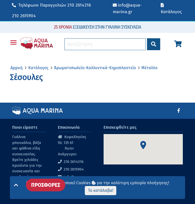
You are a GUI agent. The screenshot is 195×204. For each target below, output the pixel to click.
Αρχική (16, 67)
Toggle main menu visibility (13, 41)
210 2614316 (51, 5)
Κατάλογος (38, 67)
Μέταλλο (149, 67)
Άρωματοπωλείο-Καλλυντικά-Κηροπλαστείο (95, 67)
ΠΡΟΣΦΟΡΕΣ (45, 185)
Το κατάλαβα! (100, 190)
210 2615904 (24, 15)
